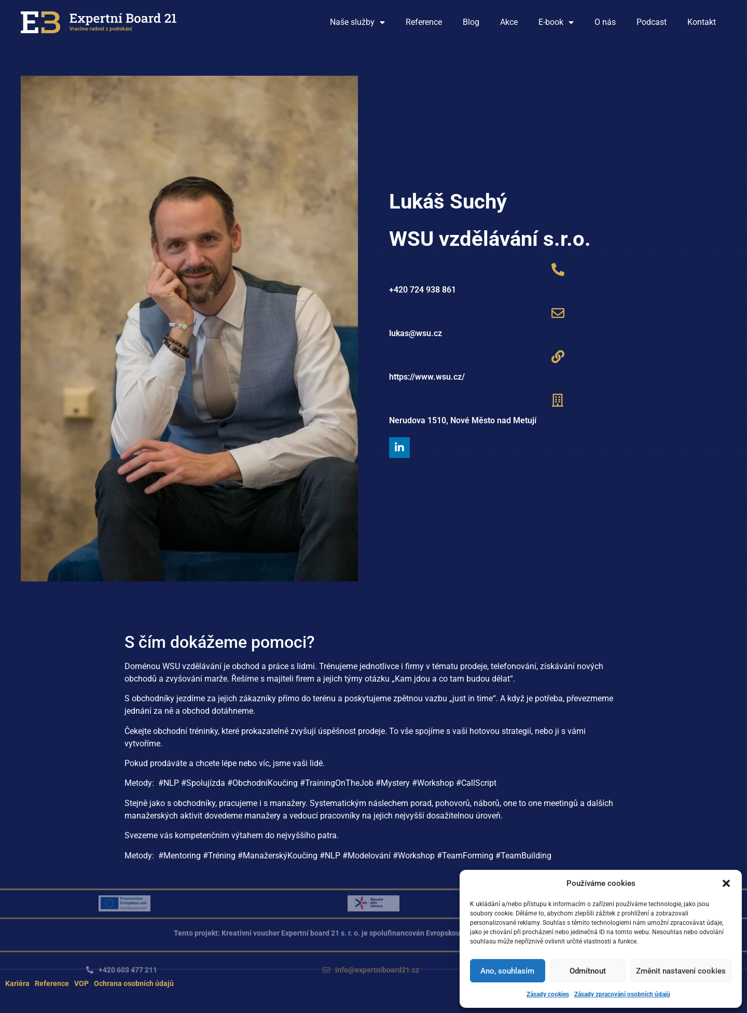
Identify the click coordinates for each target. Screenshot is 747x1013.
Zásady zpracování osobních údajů (622, 994)
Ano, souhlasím (507, 971)
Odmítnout (588, 971)
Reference (424, 22)
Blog (471, 22)
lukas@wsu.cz (415, 333)
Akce (509, 22)
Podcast (652, 22)
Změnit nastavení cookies (681, 971)
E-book (556, 22)
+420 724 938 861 (422, 290)
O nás (605, 22)
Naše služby (357, 22)
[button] (726, 883)
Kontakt (701, 22)
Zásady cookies (548, 994)
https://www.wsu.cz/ (427, 377)
